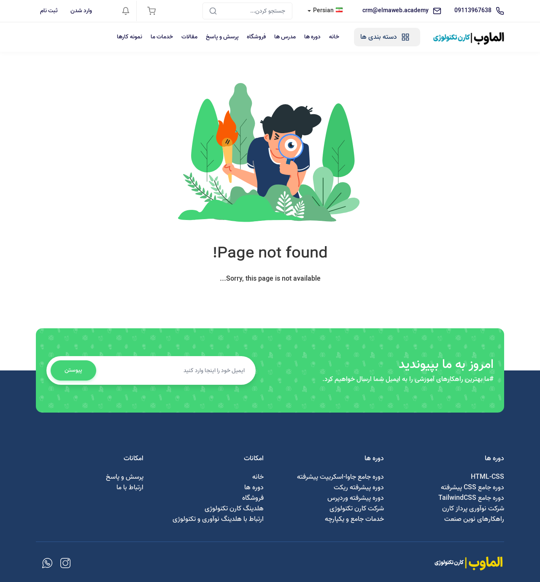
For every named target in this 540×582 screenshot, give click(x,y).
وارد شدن (81, 11)
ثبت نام (49, 11)
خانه (334, 37)
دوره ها (312, 37)
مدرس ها (284, 37)
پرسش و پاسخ (221, 37)
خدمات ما (161, 37)
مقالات (189, 37)
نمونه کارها (128, 37)
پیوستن (73, 370)
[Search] (247, 11)
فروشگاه (255, 37)
